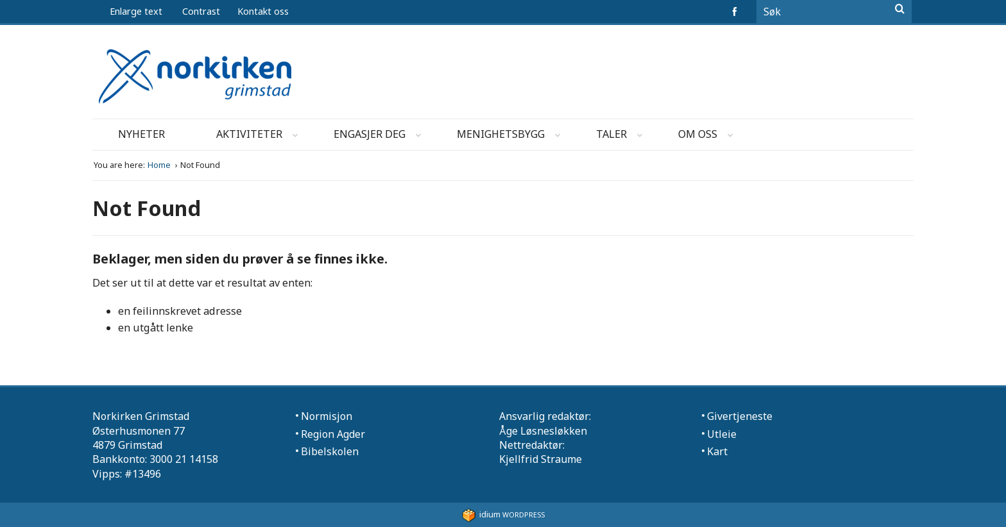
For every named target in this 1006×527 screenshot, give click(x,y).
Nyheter (141, 134)
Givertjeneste (739, 416)
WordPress (503, 514)
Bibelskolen (330, 451)
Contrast (201, 11)
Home (160, 165)
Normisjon (326, 416)
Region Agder (333, 434)
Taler (623, 136)
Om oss (709, 136)
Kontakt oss (263, 11)
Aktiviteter (261, 136)
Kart (717, 451)
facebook (736, 11)
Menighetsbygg (512, 136)
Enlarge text (136, 11)
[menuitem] (273, 11)
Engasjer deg (381, 136)
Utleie (722, 434)
